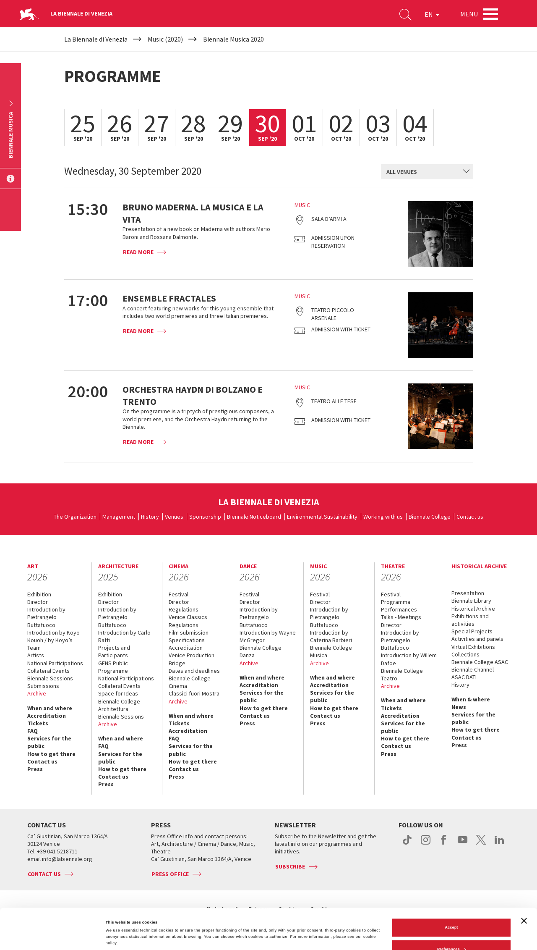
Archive (36, 693)
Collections (465, 654)
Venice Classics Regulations (188, 620)
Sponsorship (205, 516)
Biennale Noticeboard (254, 516)
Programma (395, 602)
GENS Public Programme (113, 666)
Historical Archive (473, 608)
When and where (49, 708)
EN (432, 14)
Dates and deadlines (194, 670)
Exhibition (39, 594)
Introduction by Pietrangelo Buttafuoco (46, 617)
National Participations (55, 663)
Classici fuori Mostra (194, 693)
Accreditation (46, 715)
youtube (462, 844)
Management (118, 516)
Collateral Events (48, 670)
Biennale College (430, 516)
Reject (451, 930)
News (458, 707)
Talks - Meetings (401, 617)
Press (35, 769)
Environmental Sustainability (322, 516)
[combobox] (427, 171)
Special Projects (472, 631)
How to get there (51, 754)
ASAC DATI (464, 677)
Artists (35, 655)
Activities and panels (477, 639)
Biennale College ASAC (479, 662)
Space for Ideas (118, 693)
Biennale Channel (472, 669)
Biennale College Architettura (119, 705)
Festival (178, 594)
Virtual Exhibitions (473, 647)
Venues (174, 516)
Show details (118, 917)
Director (37, 602)
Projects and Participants (114, 651)
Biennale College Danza (261, 651)
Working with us (383, 516)
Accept (451, 887)
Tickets (37, 723)
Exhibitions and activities (470, 619)
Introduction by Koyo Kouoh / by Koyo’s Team (53, 640)
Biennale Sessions (50, 678)
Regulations (183, 609)
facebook (444, 844)
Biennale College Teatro (402, 674)
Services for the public (49, 742)
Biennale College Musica (331, 651)
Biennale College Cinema (190, 682)
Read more (138, 252)
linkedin (499, 844)
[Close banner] (524, 880)
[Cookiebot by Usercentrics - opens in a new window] (54, 936)
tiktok (407, 844)
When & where (470, 699)
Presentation (467, 593)
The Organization (75, 516)
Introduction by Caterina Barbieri (331, 636)
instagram (425, 844)
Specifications (187, 640)
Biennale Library (471, 600)
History (150, 516)
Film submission (189, 632)
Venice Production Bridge (191, 659)
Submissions (43, 686)
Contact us (469, 516)
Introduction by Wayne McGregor (268, 636)
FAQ (32, 731)
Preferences (451, 908)
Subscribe (290, 866)
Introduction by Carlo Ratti (124, 636)
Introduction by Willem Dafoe (409, 659)
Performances (399, 609)
